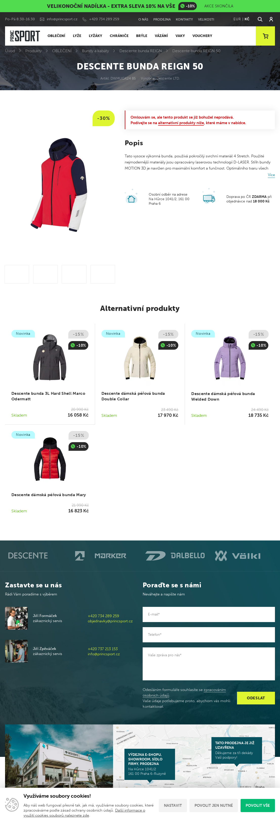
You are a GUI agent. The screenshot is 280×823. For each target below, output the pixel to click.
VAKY (180, 36)
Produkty (33, 50)
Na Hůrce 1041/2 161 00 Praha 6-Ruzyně (149, 764)
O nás (143, 19)
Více (271, 175)
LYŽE (77, 36)
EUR (237, 19)
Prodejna (162, 19)
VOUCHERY (202, 36)
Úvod (10, 50)
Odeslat (256, 698)
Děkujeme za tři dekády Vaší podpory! (236, 750)
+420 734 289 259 (104, 19)
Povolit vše (258, 805)
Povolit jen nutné (214, 805)
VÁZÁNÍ (161, 36)
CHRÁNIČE (119, 36)
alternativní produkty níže (181, 123)
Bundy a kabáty (95, 50)
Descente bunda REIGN (140, 50)
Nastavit (173, 805)
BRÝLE (141, 36)
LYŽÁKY (95, 36)
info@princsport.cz (62, 19)
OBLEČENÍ (56, 36)
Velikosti (206, 19)
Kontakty (184, 19)
